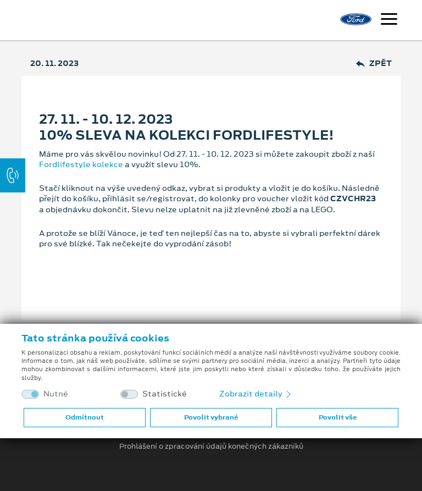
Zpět (374, 63)
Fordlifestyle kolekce (81, 164)
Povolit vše (338, 417)
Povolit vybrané (211, 417)
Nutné (55, 394)
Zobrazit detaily (256, 393)
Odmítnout (84, 417)
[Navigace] (389, 20)
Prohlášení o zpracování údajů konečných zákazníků (211, 446)
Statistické (164, 394)
